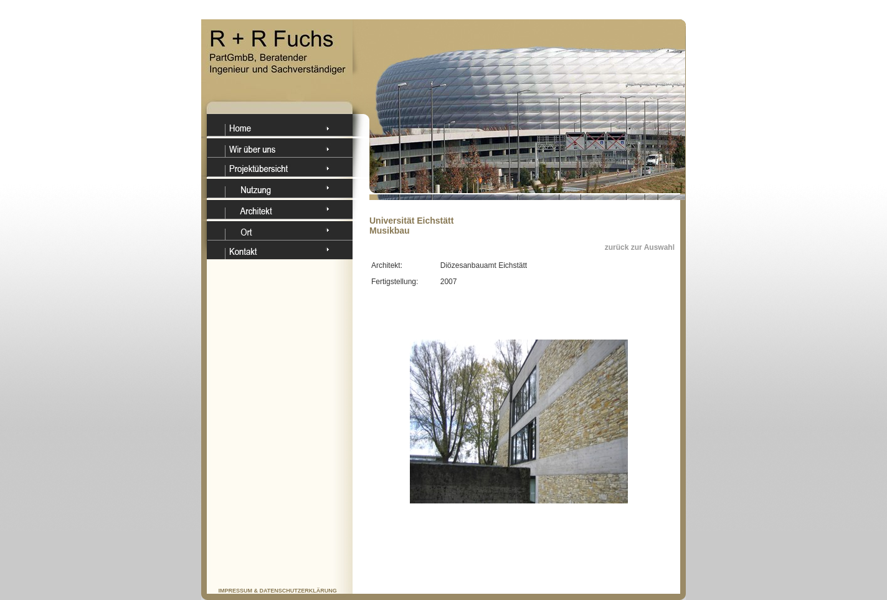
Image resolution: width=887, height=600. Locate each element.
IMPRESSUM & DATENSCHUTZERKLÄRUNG (278, 591)
